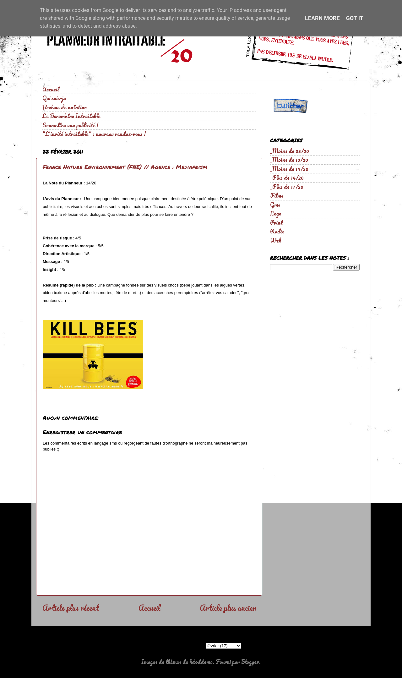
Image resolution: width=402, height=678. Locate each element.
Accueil (50, 89)
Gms (275, 204)
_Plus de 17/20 (286, 186)
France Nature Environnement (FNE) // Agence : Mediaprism (125, 167)
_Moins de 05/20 (289, 150)
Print (276, 222)
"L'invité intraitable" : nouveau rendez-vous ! (94, 133)
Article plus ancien (228, 607)
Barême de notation (64, 107)
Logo (275, 213)
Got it (354, 18)
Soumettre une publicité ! (70, 125)
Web (275, 240)
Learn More (322, 18)
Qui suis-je (54, 98)
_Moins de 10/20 (289, 159)
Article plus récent (70, 607)
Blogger (250, 661)
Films (276, 195)
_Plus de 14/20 (287, 177)
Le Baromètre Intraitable (71, 116)
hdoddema (201, 661)
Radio (277, 231)
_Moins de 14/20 (289, 168)
